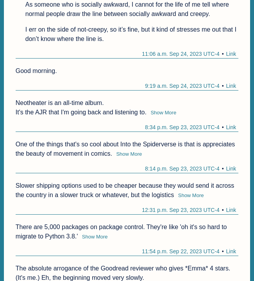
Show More (163, 113)
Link (231, 54)
